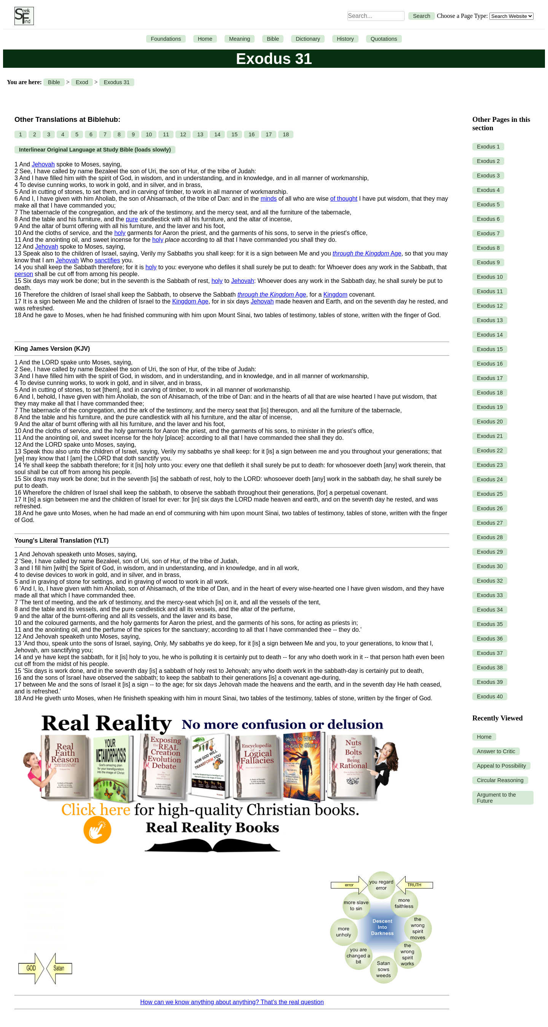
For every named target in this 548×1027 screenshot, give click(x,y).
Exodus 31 (117, 82)
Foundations (166, 39)
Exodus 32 (490, 581)
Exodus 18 (490, 393)
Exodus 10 (490, 277)
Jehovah (43, 164)
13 (200, 134)
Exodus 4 (488, 190)
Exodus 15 (490, 349)
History (345, 39)
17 (269, 134)
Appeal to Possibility (501, 766)
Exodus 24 (490, 479)
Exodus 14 (490, 335)
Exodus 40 (490, 696)
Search (421, 16)
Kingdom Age (190, 301)
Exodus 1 (488, 147)
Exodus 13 (490, 320)
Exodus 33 (490, 595)
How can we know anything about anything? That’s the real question (231, 1002)
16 (252, 134)
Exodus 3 (488, 175)
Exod (82, 82)
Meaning (239, 39)
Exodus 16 (490, 364)
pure (132, 219)
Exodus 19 (490, 407)
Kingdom (335, 294)
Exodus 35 (490, 624)
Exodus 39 (490, 682)
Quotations (384, 39)
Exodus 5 (488, 204)
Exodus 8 (488, 248)
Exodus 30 (490, 566)
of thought (343, 198)
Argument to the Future (496, 798)
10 (149, 134)
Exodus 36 (490, 639)
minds (269, 198)
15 (234, 134)
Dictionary (308, 39)
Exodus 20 (490, 421)
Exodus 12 (490, 306)
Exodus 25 (490, 494)
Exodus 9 (488, 262)
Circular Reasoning (500, 780)
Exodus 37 (490, 653)
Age (367, 253)
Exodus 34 (490, 610)
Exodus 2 (488, 161)
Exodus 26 (490, 508)
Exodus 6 (488, 219)
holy (119, 233)
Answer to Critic (496, 751)
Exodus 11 (490, 291)
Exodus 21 (490, 436)
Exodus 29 (490, 552)
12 (183, 134)
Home (205, 39)
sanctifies (107, 260)
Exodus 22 (490, 450)
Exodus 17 (490, 378)
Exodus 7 (488, 233)
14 (217, 134)
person (23, 274)
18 (286, 134)
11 (166, 134)
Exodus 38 (490, 667)
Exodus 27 (490, 523)
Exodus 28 (490, 537)
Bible (273, 39)
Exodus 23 (490, 465)
